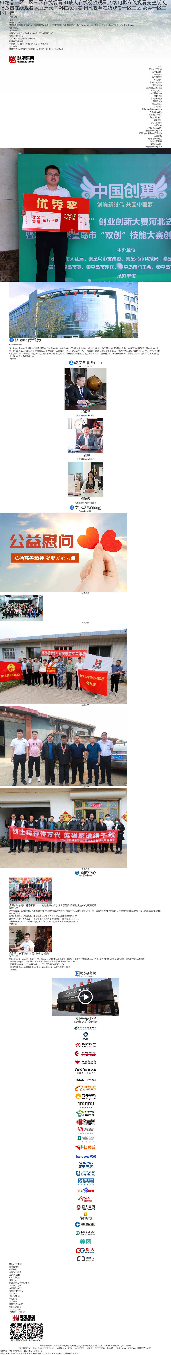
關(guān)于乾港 (15, 22)
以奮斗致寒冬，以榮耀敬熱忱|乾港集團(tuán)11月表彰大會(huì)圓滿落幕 (38, 916)
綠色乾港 (13, 39)
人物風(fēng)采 (36, 33)
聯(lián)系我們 (29, 49)
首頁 (11, 20)
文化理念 (109, 25)
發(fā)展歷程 (32, 25)
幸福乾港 (32, 39)
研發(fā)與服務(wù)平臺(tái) (36, 44)
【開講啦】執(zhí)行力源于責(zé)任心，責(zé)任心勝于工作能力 (35, 967)
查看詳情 (85, 593)
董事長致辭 (14, 25)
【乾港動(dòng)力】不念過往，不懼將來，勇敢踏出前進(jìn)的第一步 (37, 962)
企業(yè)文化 (87, 25)
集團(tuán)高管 (51, 25)
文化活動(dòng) (99, 25)
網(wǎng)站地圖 (85, 1343)
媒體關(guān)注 (48, 33)
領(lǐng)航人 (14, 28)
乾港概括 (23, 25)
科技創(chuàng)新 (16, 41)
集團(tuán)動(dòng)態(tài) (19, 33)
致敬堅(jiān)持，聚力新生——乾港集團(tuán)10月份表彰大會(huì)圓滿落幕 (39, 919)
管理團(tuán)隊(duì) (74, 25)
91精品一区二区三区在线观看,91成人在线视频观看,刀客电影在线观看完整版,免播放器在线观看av (40, 1354)
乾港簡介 (41, 25)
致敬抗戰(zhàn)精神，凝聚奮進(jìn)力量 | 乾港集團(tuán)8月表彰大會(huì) (39, 922)
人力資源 (13, 47)
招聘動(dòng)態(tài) (55, 49)
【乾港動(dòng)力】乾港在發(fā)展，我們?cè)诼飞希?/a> (36, 964)
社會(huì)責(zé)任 (16, 36)
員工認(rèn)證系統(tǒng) (146, 52)
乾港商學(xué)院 (16, 49)
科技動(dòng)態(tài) (17, 44)
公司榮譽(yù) (129, 25)
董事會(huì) (61, 25)
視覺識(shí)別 (118, 25)
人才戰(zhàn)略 (41, 49)
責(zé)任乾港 (22, 39)
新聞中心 (13, 31)
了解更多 (13, 359)
